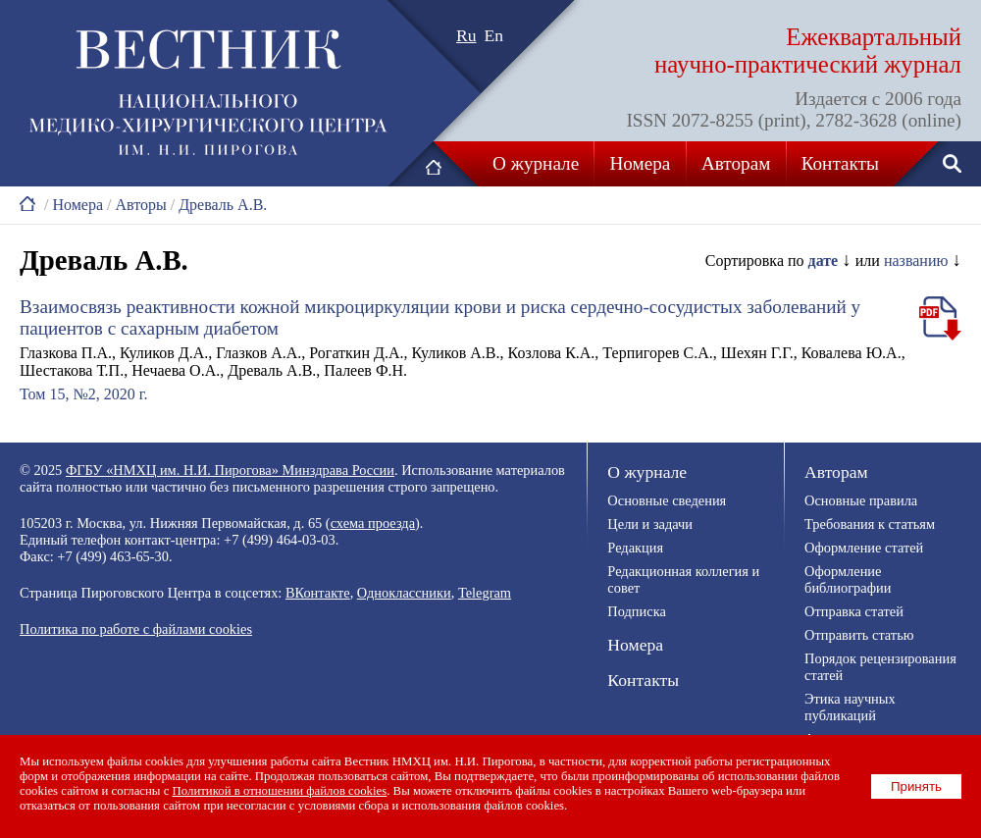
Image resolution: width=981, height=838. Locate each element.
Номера (640, 163)
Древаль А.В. (223, 204)
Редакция (635, 547)
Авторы (140, 204)
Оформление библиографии (847, 579)
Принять (916, 786)
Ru (466, 35)
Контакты (840, 163)
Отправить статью (858, 635)
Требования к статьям (869, 524)
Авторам (735, 163)
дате (823, 260)
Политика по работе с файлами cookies (136, 629)
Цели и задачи (650, 524)
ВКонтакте (317, 593)
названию (916, 260)
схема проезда (373, 523)
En (494, 35)
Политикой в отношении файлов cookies (280, 791)
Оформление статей (863, 547)
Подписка (636, 611)
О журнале (535, 163)
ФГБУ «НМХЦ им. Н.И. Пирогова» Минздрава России (230, 470)
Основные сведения (666, 500)
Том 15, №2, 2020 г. (83, 394)
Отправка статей (854, 611)
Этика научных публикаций (850, 707)
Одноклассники (404, 593)
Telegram (484, 593)
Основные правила (860, 500)
